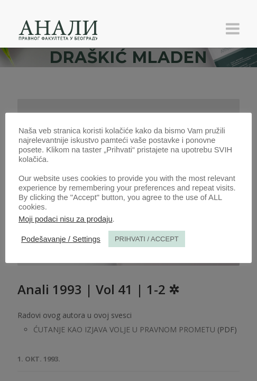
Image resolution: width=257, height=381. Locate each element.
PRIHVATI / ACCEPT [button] (147, 239)
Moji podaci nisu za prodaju (66, 219)
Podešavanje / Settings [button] (60, 239)
